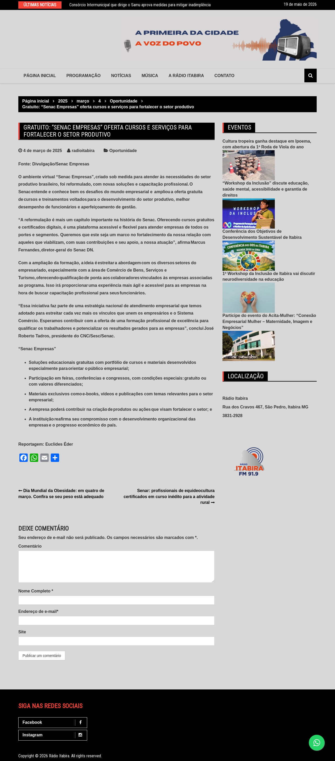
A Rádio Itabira (186, 75)
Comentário (30, 546)
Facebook (54, 723)
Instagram (54, 735)
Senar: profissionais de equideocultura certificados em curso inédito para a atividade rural (169, 496)
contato (224, 75)
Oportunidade (123, 150)
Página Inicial (40, 75)
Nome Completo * (35, 591)
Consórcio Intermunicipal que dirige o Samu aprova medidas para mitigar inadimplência (140, 4)
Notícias (121, 75)
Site (22, 632)
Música (150, 75)
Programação (83, 75)
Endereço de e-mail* (38, 611)
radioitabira (83, 150)
